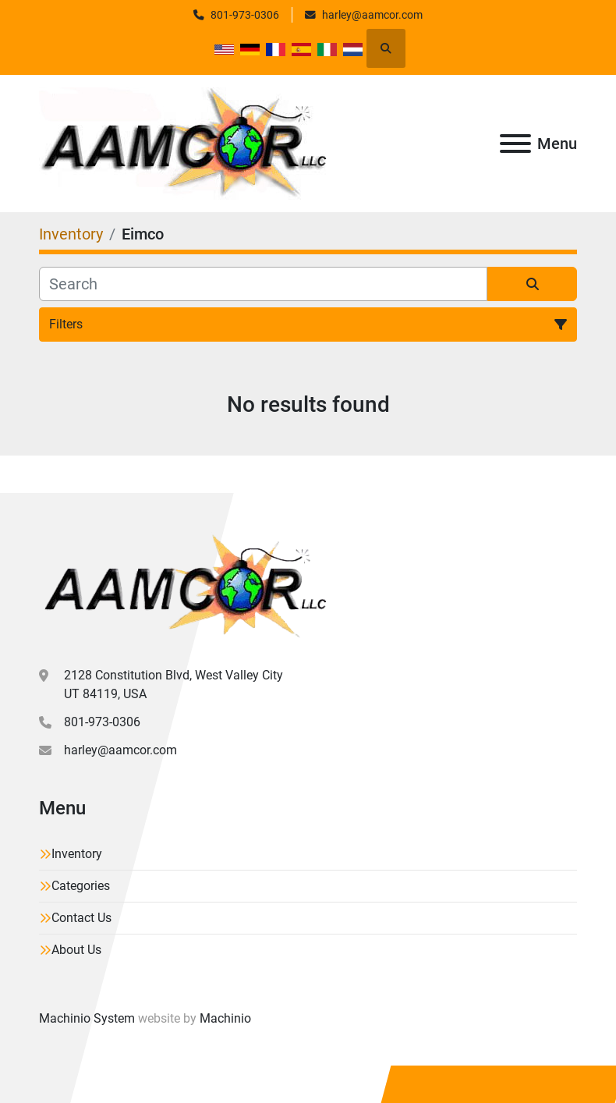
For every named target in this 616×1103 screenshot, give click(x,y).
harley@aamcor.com (372, 15)
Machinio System (87, 1018)
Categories (80, 885)
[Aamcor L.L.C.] (183, 585)
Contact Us (81, 917)
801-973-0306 (245, 15)
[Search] (263, 284)
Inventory (76, 853)
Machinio (225, 1018)
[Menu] (515, 143)
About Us (76, 949)
